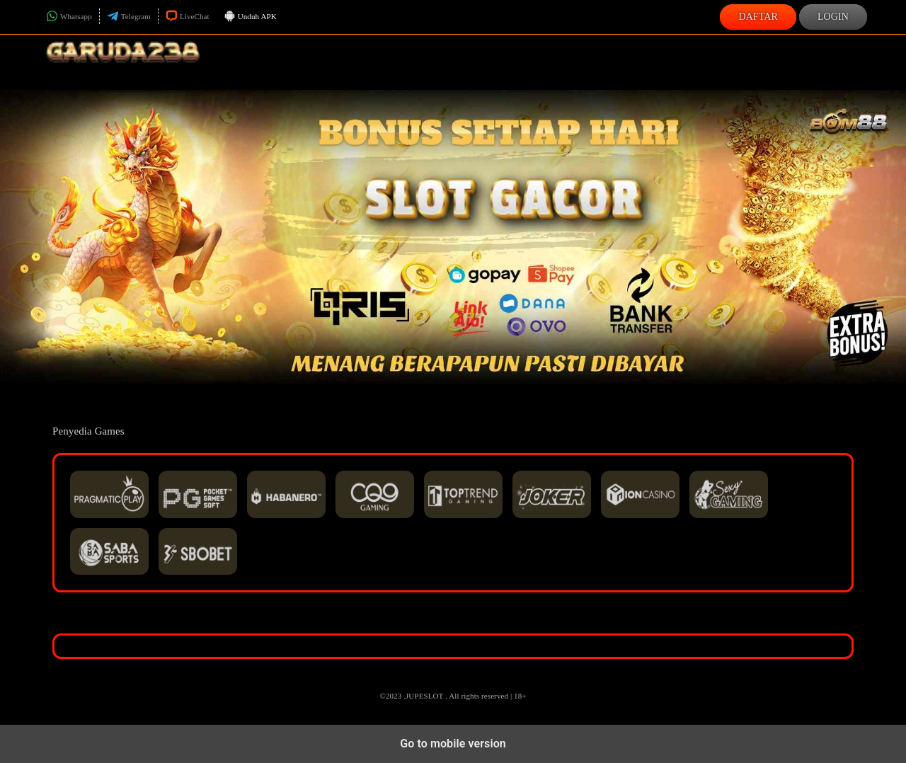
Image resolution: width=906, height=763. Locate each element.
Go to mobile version (453, 743)
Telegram (129, 16)
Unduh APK (250, 17)
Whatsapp (69, 16)
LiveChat (188, 16)
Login (833, 16)
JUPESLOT (424, 696)
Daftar (758, 16)
